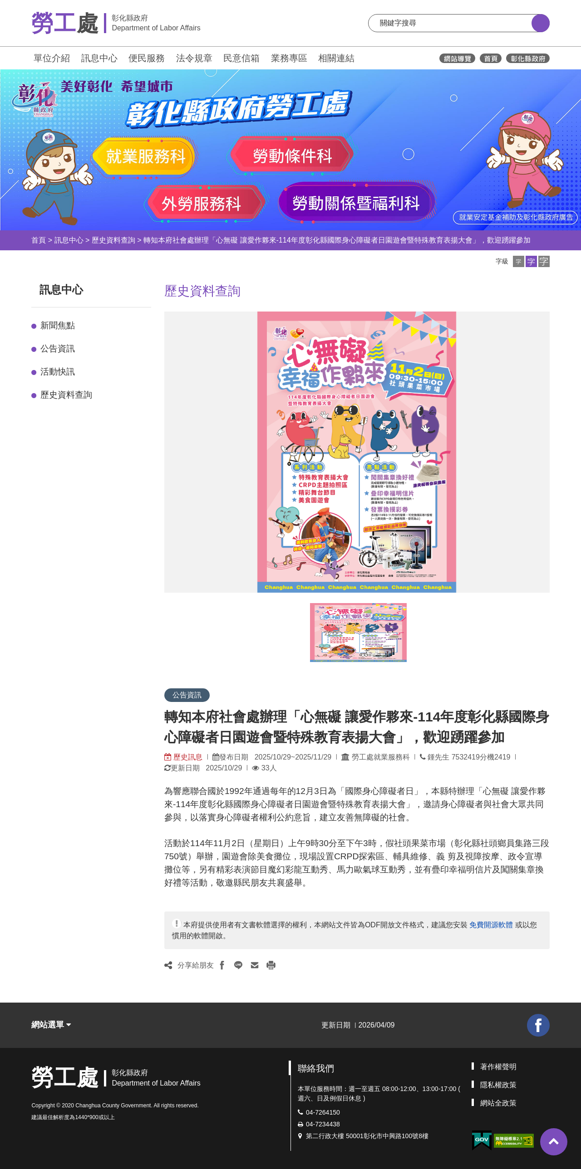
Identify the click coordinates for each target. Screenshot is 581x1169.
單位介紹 (52, 58)
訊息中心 (99, 58)
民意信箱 (241, 58)
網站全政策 (498, 1103)
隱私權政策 (498, 1085)
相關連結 (336, 58)
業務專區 (289, 58)
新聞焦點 (57, 325)
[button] (518, 261)
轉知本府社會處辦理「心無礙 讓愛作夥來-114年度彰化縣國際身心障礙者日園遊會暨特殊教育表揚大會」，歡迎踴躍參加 (336, 240)
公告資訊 (57, 348)
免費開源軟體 (491, 925)
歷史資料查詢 (113, 240)
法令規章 (194, 58)
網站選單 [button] (51, 1024)
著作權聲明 (498, 1067)
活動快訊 (57, 371)
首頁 (38, 240)
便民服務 (146, 58)
